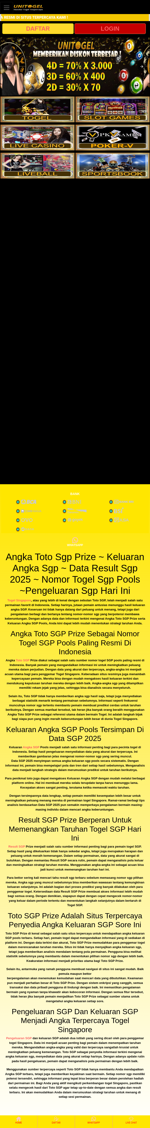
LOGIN (110, 28)
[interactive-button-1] (37, 109)
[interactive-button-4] (112, 137)
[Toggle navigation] (6, 7)
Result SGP (16, 846)
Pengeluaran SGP (19, 1038)
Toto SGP (22, 660)
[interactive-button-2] (112, 109)
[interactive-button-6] (112, 166)
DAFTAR (38, 28)
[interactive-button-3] (37, 137)
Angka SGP (31, 747)
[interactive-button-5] (37, 166)
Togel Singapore (19, 600)
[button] (8, 67)
